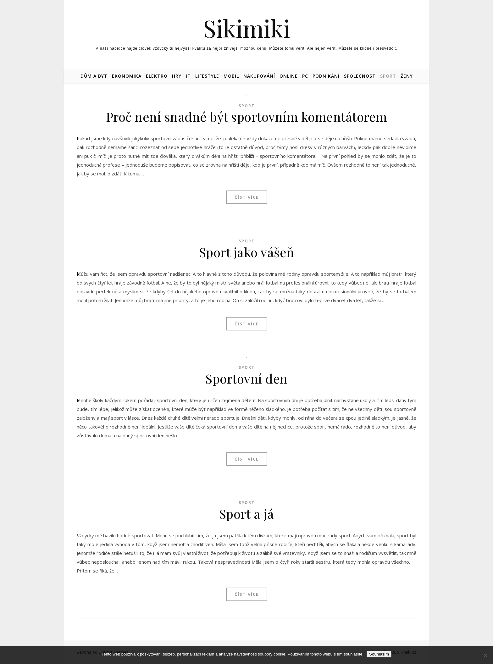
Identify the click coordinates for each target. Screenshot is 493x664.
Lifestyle (207, 76)
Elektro (157, 76)
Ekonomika (126, 76)
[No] (485, 655)
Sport (388, 76)
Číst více (247, 197)
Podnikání (326, 76)
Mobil (231, 76)
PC (305, 76)
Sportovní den (246, 378)
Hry (176, 76)
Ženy (407, 76)
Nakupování (259, 76)
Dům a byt (94, 76)
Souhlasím (379, 654)
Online (289, 76)
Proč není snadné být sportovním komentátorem (246, 116)
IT (188, 76)
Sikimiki (246, 28)
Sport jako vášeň (246, 252)
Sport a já (246, 513)
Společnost (360, 76)
